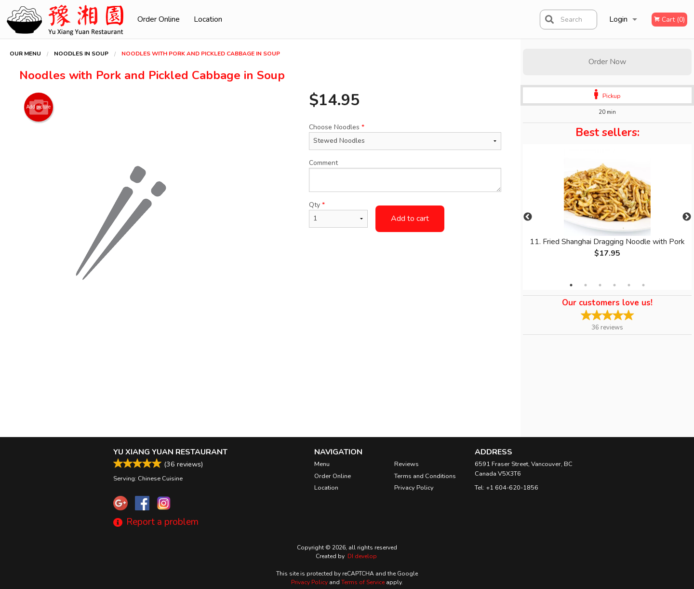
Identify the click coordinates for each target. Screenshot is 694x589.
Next (687, 217)
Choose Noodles (405, 136)
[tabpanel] (607, 211)
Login (618, 19)
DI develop (362, 556)
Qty (338, 214)
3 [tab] (600, 285)
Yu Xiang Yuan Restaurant (170, 452)
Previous (528, 217)
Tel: (506, 487)
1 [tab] (571, 285)
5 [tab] (629, 285)
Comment (405, 175)
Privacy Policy (414, 487)
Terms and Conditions (425, 476)
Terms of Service (363, 582)
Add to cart (410, 218)
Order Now (607, 61)
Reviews (406, 464)
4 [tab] (614, 285)
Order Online (158, 19)
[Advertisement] (260, 358)
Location (208, 19)
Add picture (39, 107)
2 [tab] (585, 285)
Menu (322, 464)
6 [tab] (643, 285)
